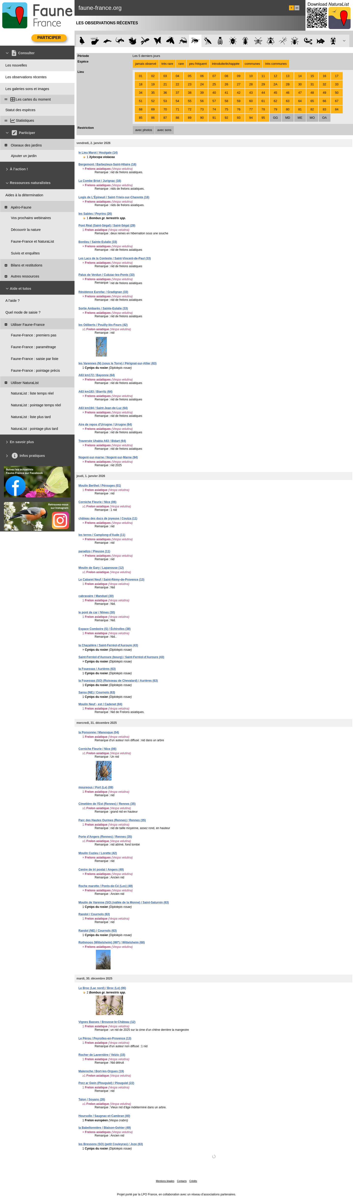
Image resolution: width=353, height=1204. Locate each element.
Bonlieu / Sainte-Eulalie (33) (97, 242)
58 (226, 101)
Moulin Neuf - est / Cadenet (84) (100, 704)
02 (153, 76)
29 (263, 84)
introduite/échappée (226, 64)
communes (252, 64)
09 (238, 76)
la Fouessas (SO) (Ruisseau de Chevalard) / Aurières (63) (118, 680)
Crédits (193, 1181)
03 (165, 76)
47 (300, 92)
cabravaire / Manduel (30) (95, 596)
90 (202, 117)
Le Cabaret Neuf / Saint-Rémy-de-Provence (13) (111, 579)
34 (140, 92)
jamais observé (145, 64)
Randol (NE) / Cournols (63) (97, 930)
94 (251, 117)
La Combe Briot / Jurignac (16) (99, 181)
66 (324, 101)
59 (238, 101)
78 (263, 109)
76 (238, 109)
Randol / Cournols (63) (94, 914)
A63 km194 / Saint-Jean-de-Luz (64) (103, 408)
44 (263, 92)
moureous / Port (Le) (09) (95, 787)
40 (214, 92)
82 (312, 109)
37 (177, 92)
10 (251, 76)
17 (336, 76)
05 (189, 76)
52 (153, 101)
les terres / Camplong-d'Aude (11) (101, 535)
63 (287, 101)
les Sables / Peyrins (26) (95, 213)
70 (165, 109)
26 (226, 84)
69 (153, 109)
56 (202, 101)
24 (202, 84)
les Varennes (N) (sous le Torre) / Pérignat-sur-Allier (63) (117, 363)
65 (312, 101)
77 (251, 109)
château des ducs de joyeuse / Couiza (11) (107, 518)
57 (214, 101)
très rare (167, 64)
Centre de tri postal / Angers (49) (101, 869)
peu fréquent (198, 64)
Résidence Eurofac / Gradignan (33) (103, 292)
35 (153, 92)
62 (275, 101)
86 (153, 117)
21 (165, 84)
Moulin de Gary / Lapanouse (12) (101, 567)
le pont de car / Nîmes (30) (96, 612)
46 (287, 92)
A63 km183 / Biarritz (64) (95, 391)
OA (324, 117)
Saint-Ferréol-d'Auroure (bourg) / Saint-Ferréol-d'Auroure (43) (121, 657)
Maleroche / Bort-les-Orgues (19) (101, 1071)
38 (189, 92)
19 (153, 84)
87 (165, 117)
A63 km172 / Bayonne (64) (96, 375)
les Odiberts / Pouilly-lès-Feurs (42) (103, 325)
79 (275, 109)
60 (251, 101)
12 (275, 76)
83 (324, 109)
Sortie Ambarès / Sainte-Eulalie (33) (103, 308)
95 (263, 117)
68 (140, 109)
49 (324, 92)
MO (312, 117)
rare (181, 64)
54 (177, 101)
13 (287, 76)
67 (336, 101)
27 (238, 84)
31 (312, 84)
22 (177, 84)
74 (214, 109)
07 (214, 76)
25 (214, 84)
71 (177, 109)
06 (202, 76)
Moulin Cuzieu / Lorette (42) (97, 853)
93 (238, 117)
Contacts (182, 1181)
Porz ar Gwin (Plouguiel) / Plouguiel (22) (106, 1083)
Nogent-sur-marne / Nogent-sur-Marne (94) (108, 457)
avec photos (143, 130)
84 (336, 109)
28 (251, 84)
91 (214, 117)
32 (324, 84)
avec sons (164, 130)
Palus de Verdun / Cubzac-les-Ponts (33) (106, 275)
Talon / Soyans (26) (91, 1099)
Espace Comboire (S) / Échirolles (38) (104, 629)
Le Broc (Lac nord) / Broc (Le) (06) (102, 988)
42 (238, 92)
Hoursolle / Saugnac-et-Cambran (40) (104, 1116)
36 (165, 92)
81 (300, 109)
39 (202, 92)
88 (177, 117)
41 (226, 92)
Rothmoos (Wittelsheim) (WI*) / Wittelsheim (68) (111, 942)
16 (324, 76)
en (297, 8)
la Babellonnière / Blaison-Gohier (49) (104, 1127)
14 (300, 76)
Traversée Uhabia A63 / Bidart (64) (102, 441)
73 (202, 109)
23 (189, 84)
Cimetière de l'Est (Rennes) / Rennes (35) (107, 804)
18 (140, 84)
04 (177, 76)
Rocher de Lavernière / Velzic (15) (101, 1055)
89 (189, 117)
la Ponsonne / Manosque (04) (98, 732)
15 (312, 76)
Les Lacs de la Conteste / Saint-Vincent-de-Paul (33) (114, 258)
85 (140, 117)
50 (336, 92)
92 (226, 117)
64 (300, 101)
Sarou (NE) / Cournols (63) (96, 692)
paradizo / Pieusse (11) (94, 551)
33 (336, 84)
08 (226, 76)
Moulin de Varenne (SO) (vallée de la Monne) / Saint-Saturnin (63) (123, 902)
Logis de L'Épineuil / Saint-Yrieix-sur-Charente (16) (113, 197)
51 (140, 101)
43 (251, 92)
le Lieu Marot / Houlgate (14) (98, 152)
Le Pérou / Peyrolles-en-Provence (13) (104, 1038)
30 (300, 84)
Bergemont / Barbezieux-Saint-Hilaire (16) (107, 164)
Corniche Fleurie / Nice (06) (97, 502)
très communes (276, 64)
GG (275, 117)
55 (189, 101)
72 (189, 109)
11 (263, 76)
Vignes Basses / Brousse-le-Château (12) (107, 1022)
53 (165, 101)
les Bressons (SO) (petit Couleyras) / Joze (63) (110, 1144)
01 (140, 76)
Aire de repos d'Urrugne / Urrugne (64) (105, 424)
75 (226, 109)
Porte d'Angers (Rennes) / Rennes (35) (105, 836)
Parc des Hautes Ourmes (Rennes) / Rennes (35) (112, 820)
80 (287, 109)
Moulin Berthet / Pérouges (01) (99, 485)
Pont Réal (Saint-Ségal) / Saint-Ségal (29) (106, 225)
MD (287, 117)
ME (300, 117)
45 (275, 92)
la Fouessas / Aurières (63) (97, 669)
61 (263, 101)
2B (288, 84)
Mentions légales (165, 1181)
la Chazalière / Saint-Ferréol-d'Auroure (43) (108, 645)
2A (275, 84)
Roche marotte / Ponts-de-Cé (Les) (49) (105, 886)
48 (312, 92)
